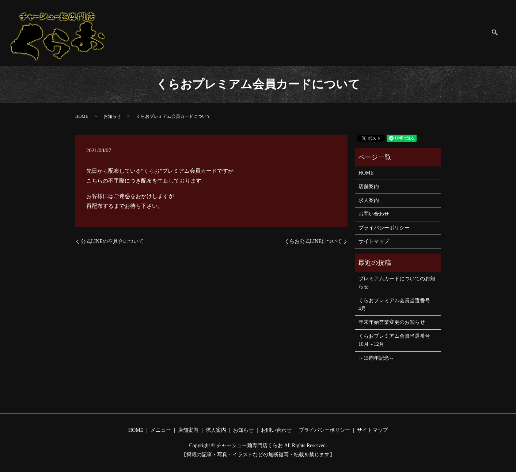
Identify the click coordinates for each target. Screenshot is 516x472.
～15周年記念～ (376, 358)
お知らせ (331, 32)
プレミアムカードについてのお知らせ (396, 282)
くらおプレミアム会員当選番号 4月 (396, 304)
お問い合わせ (366, 32)
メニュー (242, 32)
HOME (216, 32)
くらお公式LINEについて (313, 241)
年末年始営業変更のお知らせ (391, 322)
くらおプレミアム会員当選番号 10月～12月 (396, 340)
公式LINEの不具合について (112, 241)
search (499, 33)
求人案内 (301, 32)
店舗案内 (272, 32)
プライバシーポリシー (417, 32)
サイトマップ (469, 32)
